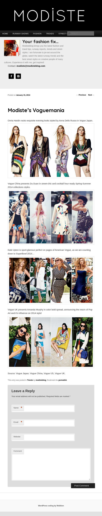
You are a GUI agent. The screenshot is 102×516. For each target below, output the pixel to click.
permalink (62, 380)
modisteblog (41, 380)
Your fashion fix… (40, 41)
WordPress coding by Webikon (51, 506)
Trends (50, 34)
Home (5, 34)
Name (17, 408)
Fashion (37, 34)
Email (17, 422)
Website (16, 437)
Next (91, 95)
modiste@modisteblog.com (31, 66)
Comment (17, 451)
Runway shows (20, 34)
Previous (81, 95)
